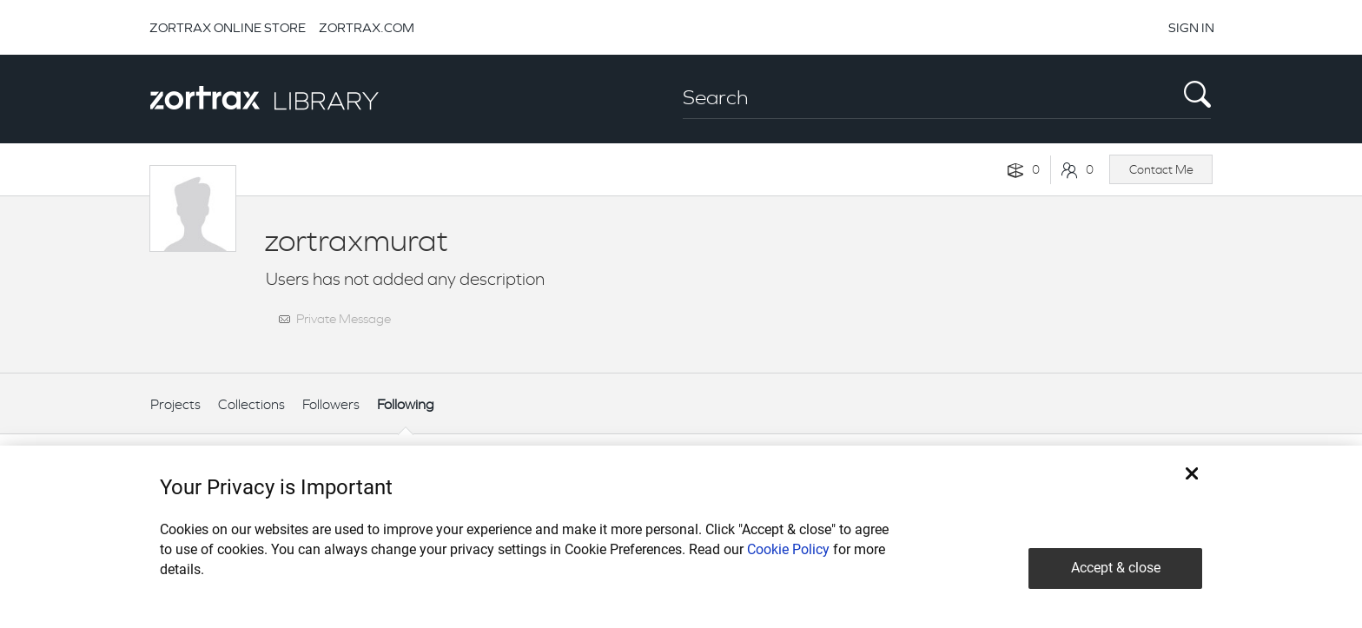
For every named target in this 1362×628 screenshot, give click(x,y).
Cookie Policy (788, 549)
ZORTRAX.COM (366, 27)
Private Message (343, 318)
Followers (331, 404)
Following (405, 404)
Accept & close (1115, 567)
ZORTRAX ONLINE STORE (227, 27)
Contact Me (1161, 169)
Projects (175, 404)
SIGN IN (1191, 27)
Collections (251, 404)
